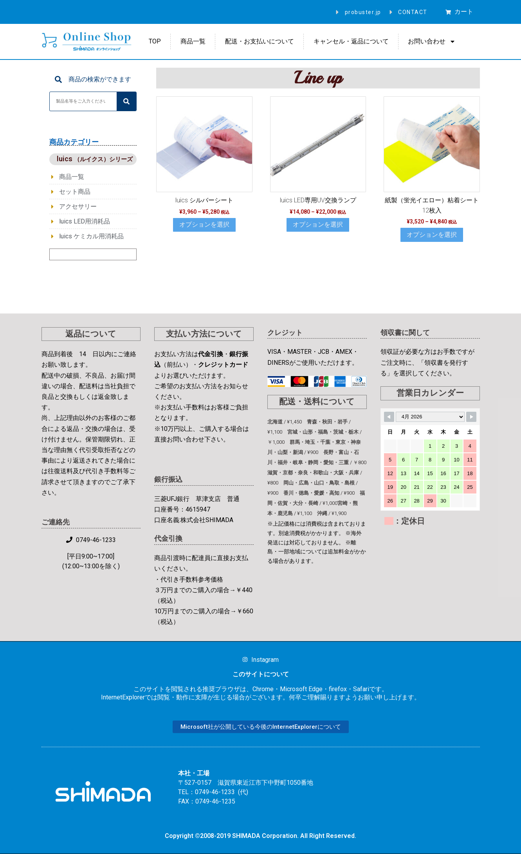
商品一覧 (193, 41)
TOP (155, 41)
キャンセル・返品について (351, 41)
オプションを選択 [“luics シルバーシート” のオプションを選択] (204, 224)
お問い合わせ (432, 41)
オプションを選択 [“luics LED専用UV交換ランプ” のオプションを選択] (318, 224)
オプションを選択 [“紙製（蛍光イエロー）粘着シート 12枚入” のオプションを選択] (432, 234)
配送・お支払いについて (259, 41)
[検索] (126, 101)
